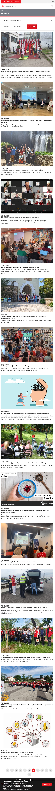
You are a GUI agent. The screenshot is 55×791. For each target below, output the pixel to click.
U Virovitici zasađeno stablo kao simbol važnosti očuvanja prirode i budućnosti (26, 657)
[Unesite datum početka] (6, 27)
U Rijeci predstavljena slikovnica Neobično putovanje (18, 366)
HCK (2, 10)
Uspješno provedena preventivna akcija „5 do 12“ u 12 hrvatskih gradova (24, 608)
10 (46, 770)
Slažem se (46, 784)
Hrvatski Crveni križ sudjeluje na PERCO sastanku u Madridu (20, 267)
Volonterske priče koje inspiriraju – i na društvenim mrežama (20, 218)
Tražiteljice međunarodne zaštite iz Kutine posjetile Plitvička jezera (22, 170)
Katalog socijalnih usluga (11, 1)
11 (51, 770)
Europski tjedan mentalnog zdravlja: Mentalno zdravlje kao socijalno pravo (25, 413)
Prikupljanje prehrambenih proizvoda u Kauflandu (17, 752)
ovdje (4, 788)
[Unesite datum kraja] (18, 27)
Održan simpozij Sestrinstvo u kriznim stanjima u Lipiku (18, 562)
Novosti (8, 11)
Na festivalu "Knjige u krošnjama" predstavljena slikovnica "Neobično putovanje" (26, 463)
